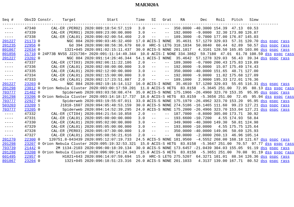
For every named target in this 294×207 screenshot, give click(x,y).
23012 (30, 103)
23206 (30, 113)
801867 (9, 57)
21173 (30, 46)
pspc (273, 46)
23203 (30, 98)
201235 (9, 51)
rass (285, 46)
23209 (30, 123)
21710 (30, 62)
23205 (30, 128)
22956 (30, 51)
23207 (30, 169)
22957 (30, 185)
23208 (30, 180)
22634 (30, 57)
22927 (30, 118)
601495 (9, 185)
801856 (9, 62)
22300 (30, 164)
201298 (9, 103)
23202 (30, 67)
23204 (30, 190)
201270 (9, 164)
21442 (30, 175)
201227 (9, 46)
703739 (9, 175)
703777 (9, 108)
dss (264, 46)
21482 (30, 108)
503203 (9, 123)
